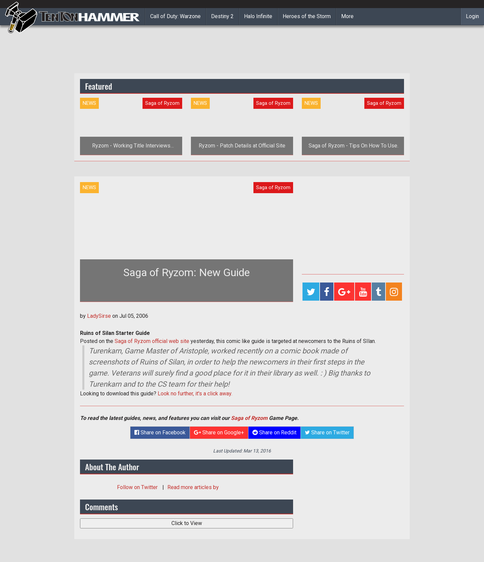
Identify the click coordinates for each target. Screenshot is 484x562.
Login (472, 16)
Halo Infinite (258, 16)
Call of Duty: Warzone (175, 16)
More (347, 16)
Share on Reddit (274, 432)
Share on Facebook (160, 432)
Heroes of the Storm (307, 16)
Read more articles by (193, 487)
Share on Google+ (219, 432)
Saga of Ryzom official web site (152, 341)
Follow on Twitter (138, 487)
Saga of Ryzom (249, 418)
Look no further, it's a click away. (195, 393)
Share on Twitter (327, 432)
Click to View (186, 523)
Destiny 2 (222, 16)
